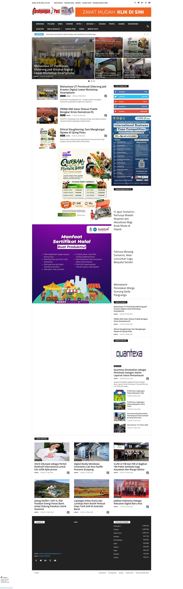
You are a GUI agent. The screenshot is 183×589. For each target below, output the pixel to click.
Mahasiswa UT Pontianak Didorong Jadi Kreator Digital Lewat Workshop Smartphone (83, 89)
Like (145, 92)
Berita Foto (93, 29)
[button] (147, 26)
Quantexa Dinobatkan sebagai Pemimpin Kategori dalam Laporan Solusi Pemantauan (130, 372)
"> (51, 537)
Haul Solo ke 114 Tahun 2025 (137, 425)
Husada (102, 24)
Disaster (40, 29)
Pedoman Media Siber (100, 3)
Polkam (51, 24)
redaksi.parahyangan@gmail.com (50, 553)
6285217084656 (44, 556)
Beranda (40, 24)
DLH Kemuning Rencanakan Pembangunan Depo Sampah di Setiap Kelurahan (137, 415)
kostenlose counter (6, 588)
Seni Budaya (118, 540)
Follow (144, 96)
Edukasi (37, 62)
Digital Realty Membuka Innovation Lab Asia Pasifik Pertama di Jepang (88, 466)
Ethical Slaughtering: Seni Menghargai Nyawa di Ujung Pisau (82, 131)
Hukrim (69, 24)
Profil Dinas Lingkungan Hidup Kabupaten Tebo (136, 392)
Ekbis (60, 24)
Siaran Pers (70, 29)
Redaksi (78, 3)
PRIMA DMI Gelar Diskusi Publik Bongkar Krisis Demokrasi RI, (78, 110)
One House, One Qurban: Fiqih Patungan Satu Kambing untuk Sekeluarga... (71, 34)
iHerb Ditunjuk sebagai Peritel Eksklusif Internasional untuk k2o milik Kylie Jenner (50, 466)
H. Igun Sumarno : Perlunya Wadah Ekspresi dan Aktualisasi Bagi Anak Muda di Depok (124, 220)
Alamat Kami (86, 3)
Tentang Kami (69, 3)
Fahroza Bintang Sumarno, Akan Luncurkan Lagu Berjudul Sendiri (123, 257)
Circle (145, 101)
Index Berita (58, 3)
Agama (121, 24)
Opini (115, 543)
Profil (112, 24)
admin (36, 76)
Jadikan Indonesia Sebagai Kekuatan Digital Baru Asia (128, 502)
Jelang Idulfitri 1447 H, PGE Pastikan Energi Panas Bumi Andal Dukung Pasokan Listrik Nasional (50, 505)
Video (81, 29)
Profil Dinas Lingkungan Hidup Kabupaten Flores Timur (136, 404)
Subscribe (143, 111)
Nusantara (133, 24)
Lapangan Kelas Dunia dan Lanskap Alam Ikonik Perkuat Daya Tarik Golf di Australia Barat (89, 505)
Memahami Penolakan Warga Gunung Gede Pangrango (124, 290)
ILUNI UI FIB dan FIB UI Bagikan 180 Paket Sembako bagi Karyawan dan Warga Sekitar (130, 466)
